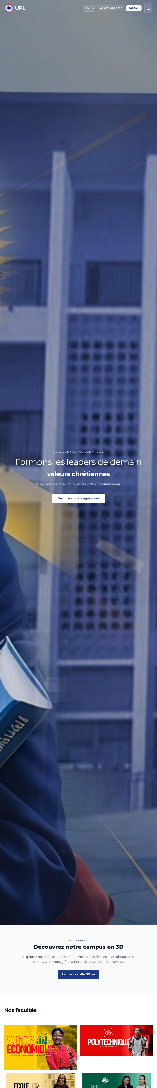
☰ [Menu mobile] (148, 8)
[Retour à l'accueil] (15, 8)
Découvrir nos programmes (78, 498)
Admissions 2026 (111, 8)
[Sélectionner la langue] (89, 8)
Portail (133, 8)
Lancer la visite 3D (78, 974)
